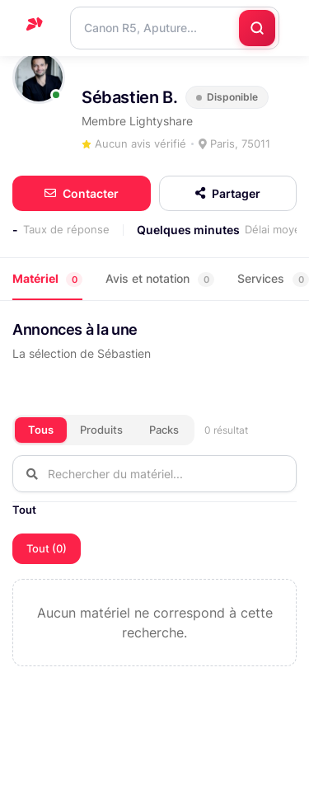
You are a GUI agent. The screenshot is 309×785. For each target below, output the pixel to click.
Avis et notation (159, 279)
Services (273, 279)
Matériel (47, 279)
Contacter (81, 193)
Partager (227, 193)
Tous (41, 429)
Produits (101, 429)
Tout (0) (46, 548)
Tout (24, 509)
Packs (164, 429)
